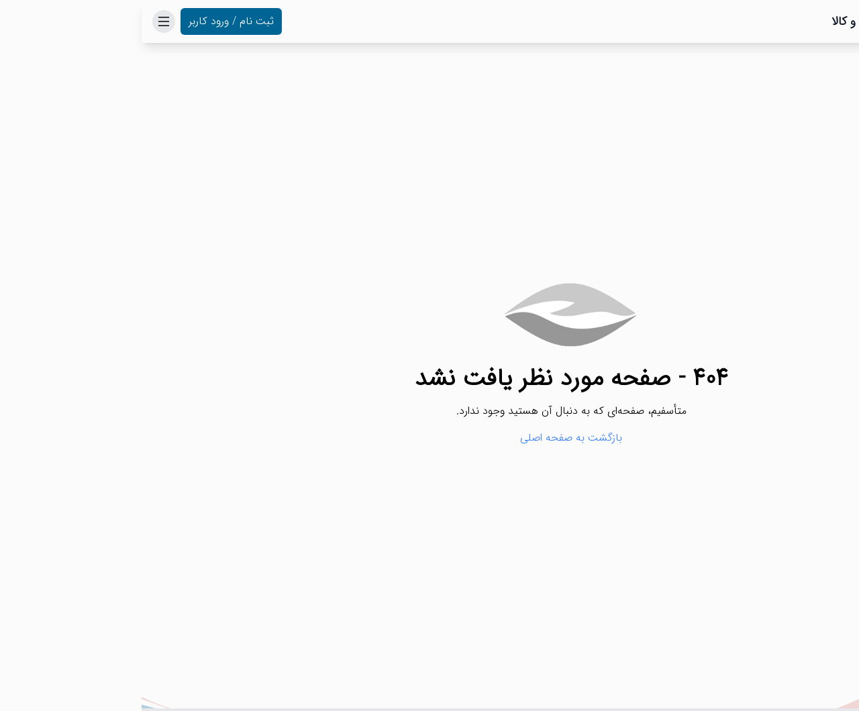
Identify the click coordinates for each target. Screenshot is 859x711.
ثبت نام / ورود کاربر (89, 21)
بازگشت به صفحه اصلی (429, 438)
